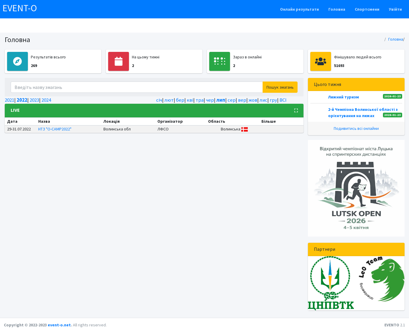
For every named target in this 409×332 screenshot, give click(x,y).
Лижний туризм (343, 97)
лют (169, 100)
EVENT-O (19, 8)
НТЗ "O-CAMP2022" (54, 129)
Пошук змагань (280, 87)
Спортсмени (367, 9)
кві (190, 100)
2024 (46, 100)
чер (210, 100)
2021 (9, 100)
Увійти (395, 9)
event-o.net (59, 325)
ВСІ (283, 100)
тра (200, 100)
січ (159, 100)
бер (180, 100)
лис (263, 100)
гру (273, 100)
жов (253, 100)
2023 (34, 100)
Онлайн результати (299, 9)
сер (232, 100)
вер (242, 100)
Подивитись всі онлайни (356, 128)
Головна (336, 9)
